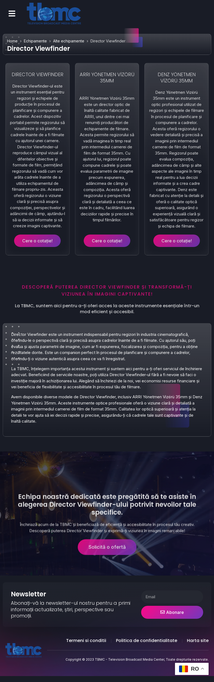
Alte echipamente (68, 41)
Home (12, 41)
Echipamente (35, 41)
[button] (12, 13)
